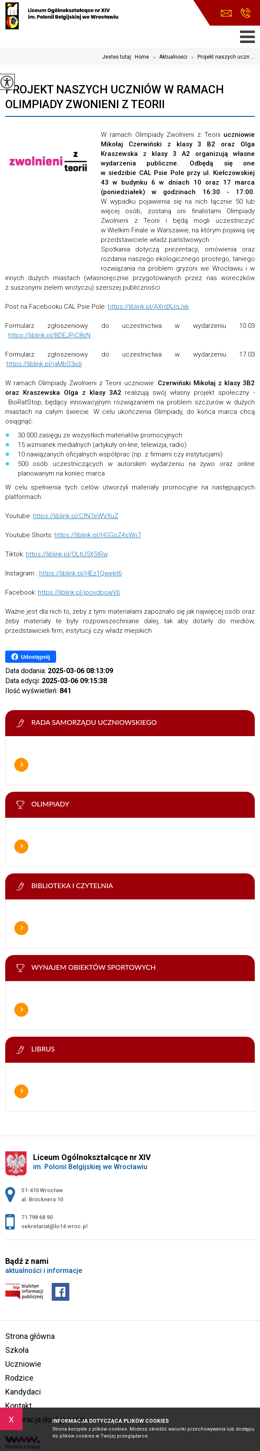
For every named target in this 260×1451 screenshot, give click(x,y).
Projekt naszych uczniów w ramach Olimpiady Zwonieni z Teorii (114, 97)
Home (142, 56)
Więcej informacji (21, 765)
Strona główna (30, 1336)
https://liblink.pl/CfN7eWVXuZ (75, 516)
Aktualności (168, 57)
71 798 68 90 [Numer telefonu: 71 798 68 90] (37, 1217)
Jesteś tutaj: (118, 56)
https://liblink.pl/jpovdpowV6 (79, 592)
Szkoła (17, 1350)
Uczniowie (23, 1363)
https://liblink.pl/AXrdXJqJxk (148, 307)
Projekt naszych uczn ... (221, 57)
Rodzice (19, 1377)
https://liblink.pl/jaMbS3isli (44, 364)
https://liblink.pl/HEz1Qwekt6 (80, 573)
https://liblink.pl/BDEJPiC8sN (49, 335)
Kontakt (18, 1405)
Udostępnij (30, 656)
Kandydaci (23, 1391)
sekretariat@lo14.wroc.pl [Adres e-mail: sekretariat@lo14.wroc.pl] (54, 1226)
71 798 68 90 (245, 13)
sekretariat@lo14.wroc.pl (226, 13)
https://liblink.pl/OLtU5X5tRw (67, 554)
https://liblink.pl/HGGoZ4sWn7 (97, 535)
